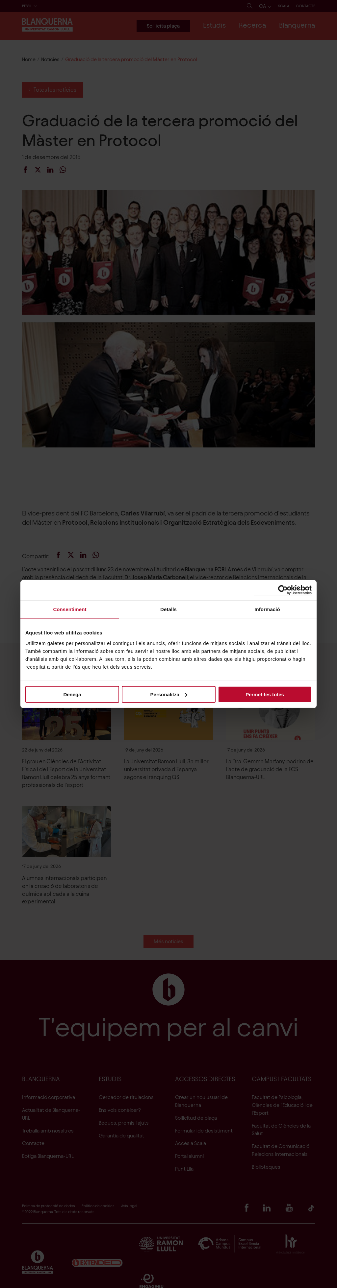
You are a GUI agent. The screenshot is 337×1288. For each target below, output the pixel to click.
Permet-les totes (265, 694)
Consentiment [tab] (69, 609)
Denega (72, 694)
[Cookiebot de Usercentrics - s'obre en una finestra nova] (283, 590)
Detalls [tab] (168, 609)
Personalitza (168, 694)
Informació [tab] (267, 609)
